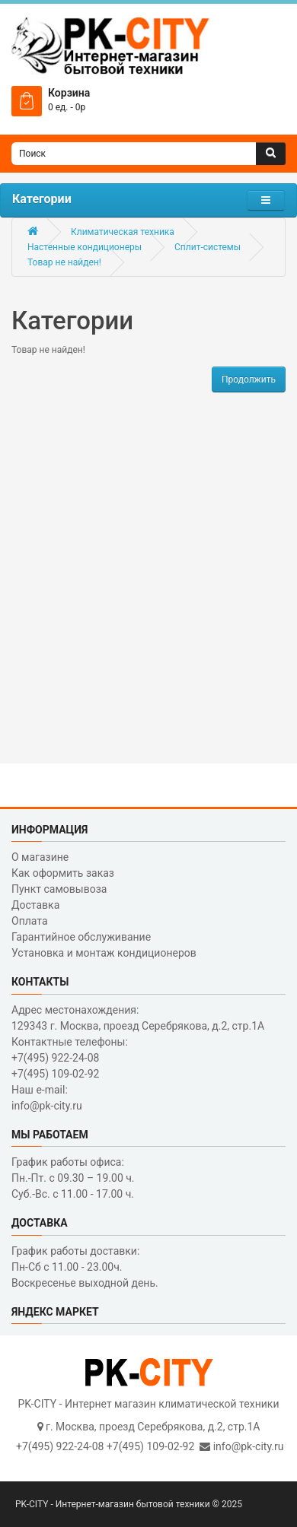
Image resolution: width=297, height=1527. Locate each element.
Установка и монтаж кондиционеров (103, 953)
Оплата (29, 921)
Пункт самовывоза (59, 889)
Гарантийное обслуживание (81, 937)
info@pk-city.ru (248, 1446)
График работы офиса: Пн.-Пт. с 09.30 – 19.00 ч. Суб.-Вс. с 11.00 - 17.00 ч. (73, 1178)
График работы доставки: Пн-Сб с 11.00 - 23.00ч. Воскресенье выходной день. (84, 1267)
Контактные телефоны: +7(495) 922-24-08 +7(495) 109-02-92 (69, 1058)
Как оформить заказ (62, 873)
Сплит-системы (207, 247)
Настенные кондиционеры (84, 247)
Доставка (35, 905)
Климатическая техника (122, 232)
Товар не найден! (64, 262)
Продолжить (249, 379)
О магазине (40, 857)
